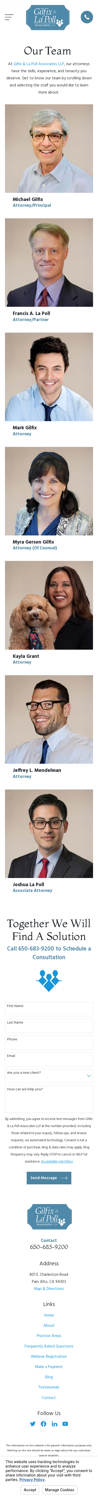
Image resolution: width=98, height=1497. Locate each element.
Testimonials (49, 1387)
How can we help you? (25, 1089)
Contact (49, 1398)
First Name (15, 1006)
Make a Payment (49, 1367)
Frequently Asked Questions (49, 1346)
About (49, 1326)
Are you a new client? (24, 1073)
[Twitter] (33, 1424)
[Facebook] (43, 1424)
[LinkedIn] (54, 1424)
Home (49, 1315)
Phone (12, 1039)
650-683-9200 (49, 1247)
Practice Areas (49, 1336)
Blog (49, 1377)
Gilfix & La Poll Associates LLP (39, 64)
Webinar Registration (49, 1357)
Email (11, 1056)
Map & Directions (49, 1289)
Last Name (15, 1023)
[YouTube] (65, 1424)
